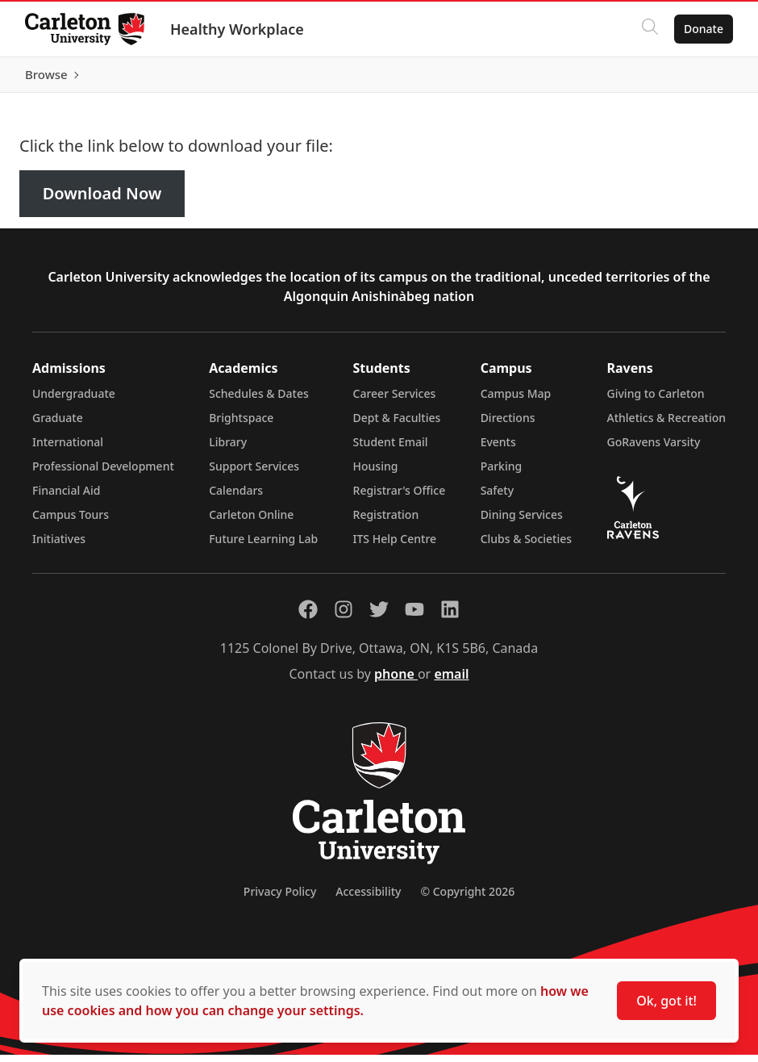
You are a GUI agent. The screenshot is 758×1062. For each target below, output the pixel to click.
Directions (508, 425)
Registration (386, 521)
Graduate (57, 425)
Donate (703, 28)
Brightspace (241, 425)
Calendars (236, 497)
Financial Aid (66, 497)
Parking (502, 473)
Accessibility (368, 898)
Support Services (254, 473)
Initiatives (58, 546)
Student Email (390, 449)
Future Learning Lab (263, 546)
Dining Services (522, 521)
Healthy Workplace (238, 29)
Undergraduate (73, 400)
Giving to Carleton (656, 400)
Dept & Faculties (397, 425)
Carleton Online (251, 521)
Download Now (102, 201)
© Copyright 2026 (467, 898)
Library (228, 449)
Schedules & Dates (259, 400)
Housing (375, 473)
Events (498, 449)
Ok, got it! (666, 1001)
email (451, 681)
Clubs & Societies (526, 546)
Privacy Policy (280, 898)
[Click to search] (649, 29)
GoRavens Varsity (654, 449)
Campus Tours (70, 521)
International (67, 449)
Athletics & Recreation (666, 425)
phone (396, 681)
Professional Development (103, 473)
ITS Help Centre (395, 546)
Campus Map (516, 400)
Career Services (394, 400)
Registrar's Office (399, 497)
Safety (497, 497)
